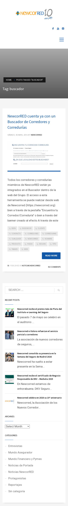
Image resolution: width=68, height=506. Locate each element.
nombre (48, 239)
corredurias (50, 234)
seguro (42, 244)
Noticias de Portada (20, 465)
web (26, 249)
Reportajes (15, 484)
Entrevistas (15, 446)
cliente (41, 228)
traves (14, 249)
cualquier (16, 239)
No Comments (54, 267)
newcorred (33, 239)
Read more (51, 255)
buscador (26, 228)
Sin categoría (16, 491)
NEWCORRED (36, 135)
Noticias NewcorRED (31, 266)
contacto (16, 234)
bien (14, 228)
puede (30, 244)
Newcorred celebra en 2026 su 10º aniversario (39, 397)
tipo (54, 244)
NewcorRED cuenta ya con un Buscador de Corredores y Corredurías (31, 121)
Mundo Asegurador (20, 452)
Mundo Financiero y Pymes (25, 459)
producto (16, 244)
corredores (32, 234)
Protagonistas (17, 478)
